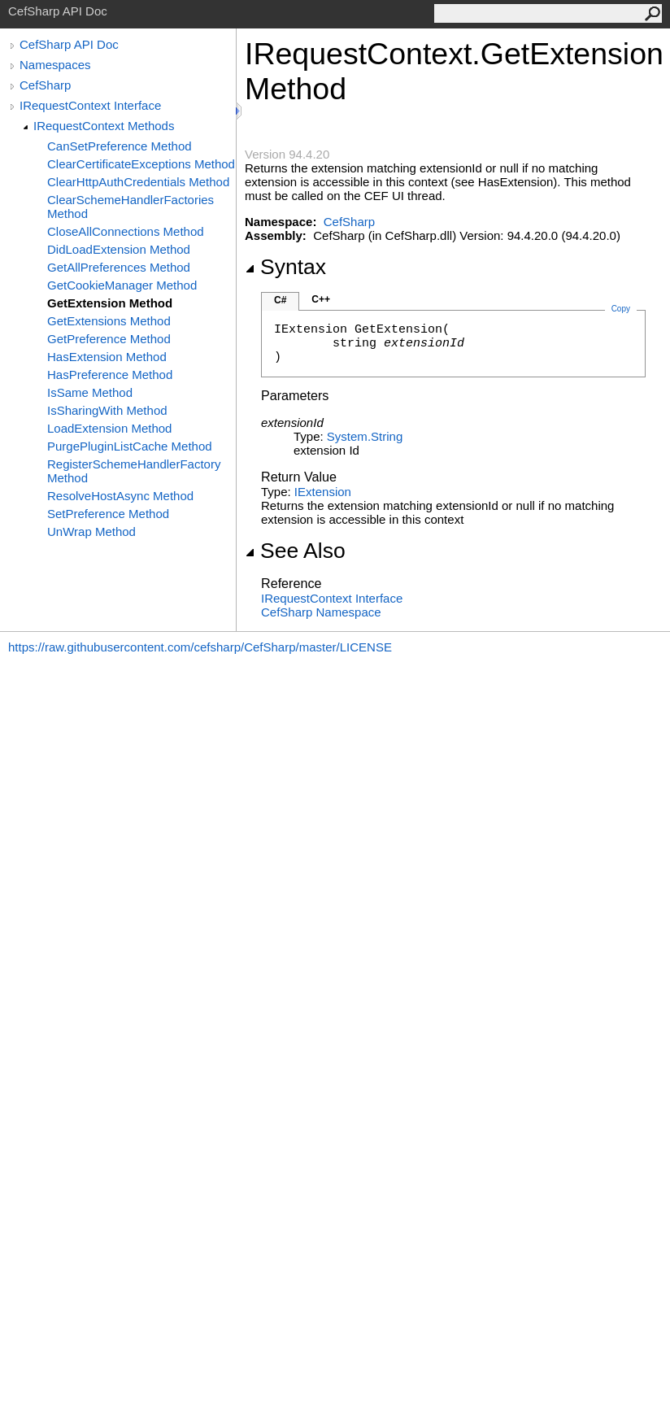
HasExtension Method (107, 357)
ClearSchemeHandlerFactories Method (130, 206)
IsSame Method (90, 392)
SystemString (364, 436)
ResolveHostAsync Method (120, 496)
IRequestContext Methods (103, 126)
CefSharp (45, 85)
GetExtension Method (109, 303)
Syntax (285, 267)
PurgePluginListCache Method (129, 446)
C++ (320, 299)
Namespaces (55, 65)
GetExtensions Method (109, 321)
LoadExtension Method (109, 428)
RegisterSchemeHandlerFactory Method (133, 471)
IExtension (322, 492)
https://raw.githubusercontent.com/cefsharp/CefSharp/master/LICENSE (200, 647)
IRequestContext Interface (90, 105)
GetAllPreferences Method (118, 267)
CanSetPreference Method (119, 146)
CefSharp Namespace (321, 612)
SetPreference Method (108, 514)
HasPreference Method (109, 374)
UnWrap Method (91, 531)
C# (280, 300)
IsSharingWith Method (107, 410)
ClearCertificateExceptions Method (141, 164)
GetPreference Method (109, 339)
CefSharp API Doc (69, 44)
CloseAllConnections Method (125, 231)
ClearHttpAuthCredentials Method (138, 182)
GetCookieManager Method (122, 285)
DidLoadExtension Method (118, 249)
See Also (295, 550)
